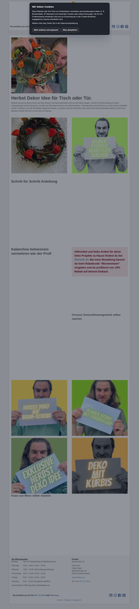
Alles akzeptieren (70, 30)
